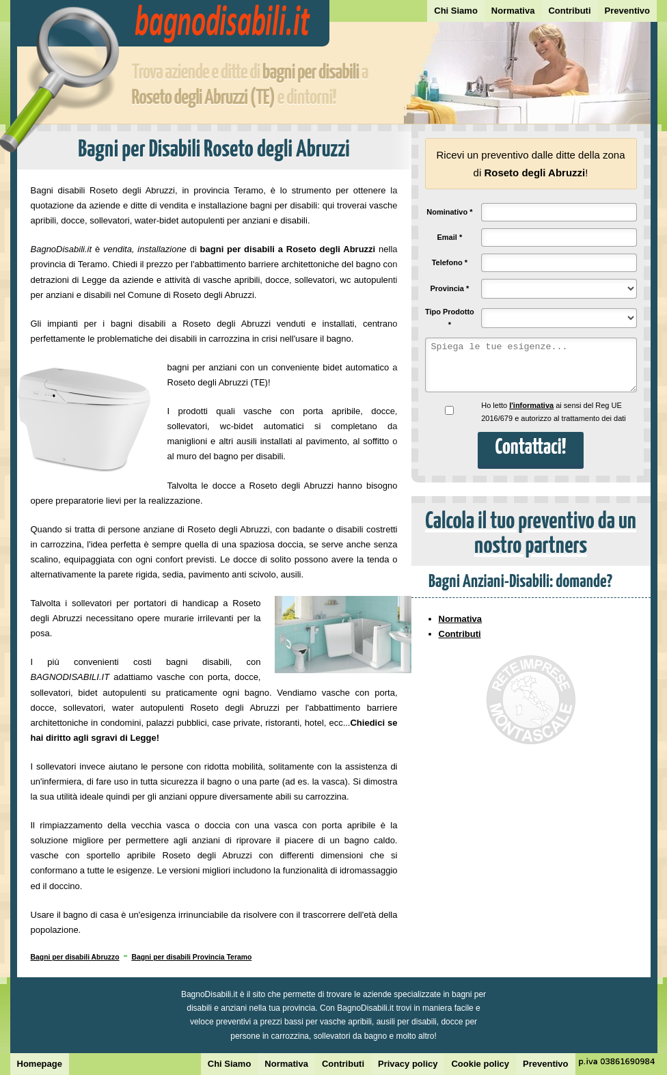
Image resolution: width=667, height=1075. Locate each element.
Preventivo (627, 10)
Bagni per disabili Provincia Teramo (191, 957)
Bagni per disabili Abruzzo (75, 957)
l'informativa (531, 405)
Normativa (513, 10)
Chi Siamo (456, 10)
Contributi (569, 10)
